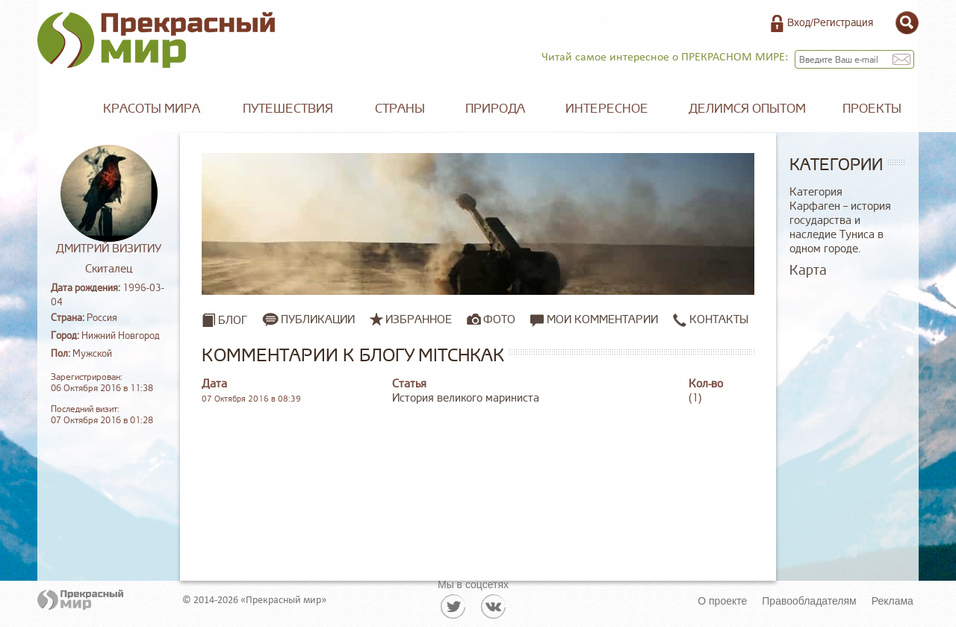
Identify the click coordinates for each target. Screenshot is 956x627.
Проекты (871, 108)
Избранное (418, 319)
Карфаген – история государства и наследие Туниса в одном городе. (840, 227)
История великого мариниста (465, 398)
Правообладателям (809, 601)
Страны (400, 108)
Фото (499, 319)
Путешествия (288, 108)
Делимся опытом (747, 108)
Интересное (606, 108)
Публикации (318, 319)
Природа (495, 108)
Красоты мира (151, 108)
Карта (808, 270)
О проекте (722, 601)
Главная (59, 109)
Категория (815, 192)
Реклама (892, 601)
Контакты (710, 320)
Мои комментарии (594, 320)
